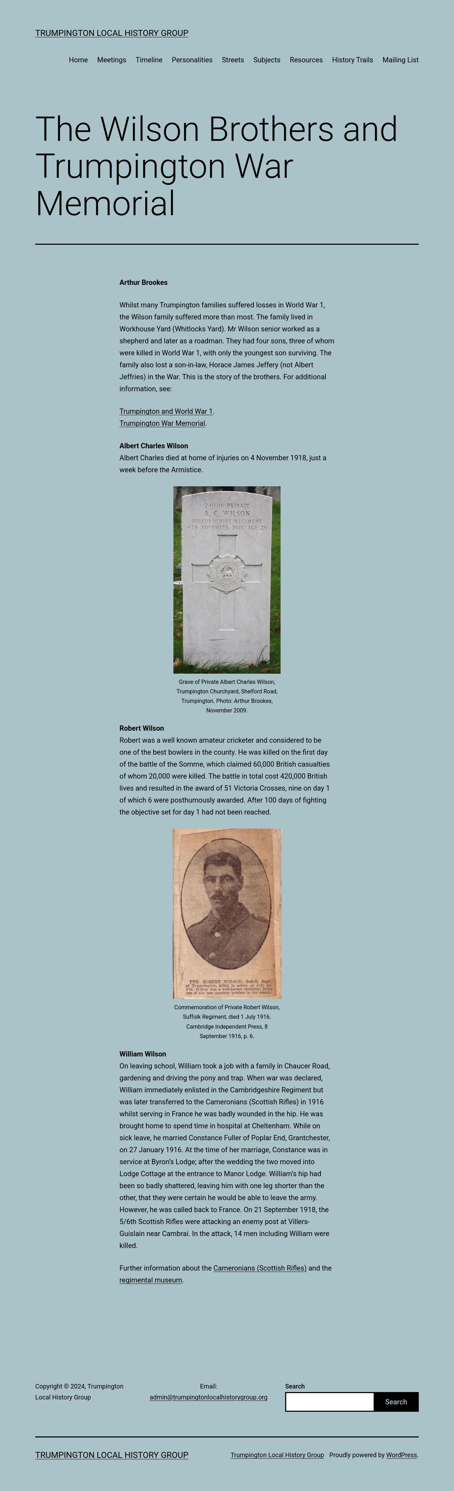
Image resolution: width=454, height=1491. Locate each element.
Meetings (112, 60)
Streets (233, 60)
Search (295, 1386)
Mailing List (400, 60)
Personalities (192, 60)
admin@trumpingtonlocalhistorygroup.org (209, 1397)
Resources (306, 60)
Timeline (149, 60)
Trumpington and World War (164, 411)
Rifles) (296, 1268)
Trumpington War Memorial (162, 423)
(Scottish (272, 1268)
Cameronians (235, 1268)
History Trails (352, 60)
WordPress (401, 1455)
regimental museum (150, 1280)
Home (78, 60)
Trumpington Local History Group (112, 33)
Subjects (267, 60)
